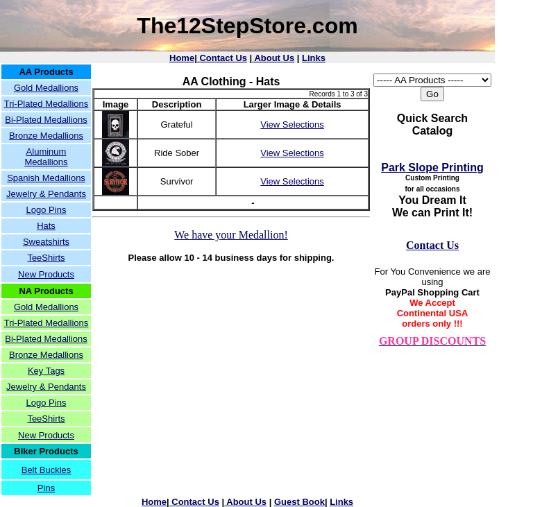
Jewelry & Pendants (46, 194)
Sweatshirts (46, 242)
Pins (46, 488)
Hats (46, 226)
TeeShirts (46, 257)
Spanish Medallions (46, 178)
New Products (46, 274)
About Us (273, 58)
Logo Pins (46, 210)
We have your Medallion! (231, 235)
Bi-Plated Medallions (46, 119)
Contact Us (222, 58)
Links (313, 58)
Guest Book (299, 502)
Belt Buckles (46, 470)
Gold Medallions (46, 88)
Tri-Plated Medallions (46, 103)
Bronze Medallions (46, 135)
